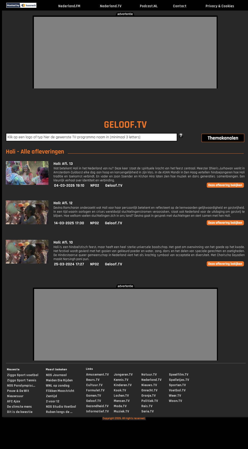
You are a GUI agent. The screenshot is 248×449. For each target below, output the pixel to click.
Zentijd (51, 396)
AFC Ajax (13, 401)
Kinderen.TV (123, 385)
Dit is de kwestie (19, 412)
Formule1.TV (95, 390)
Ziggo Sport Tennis (21, 380)
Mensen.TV (122, 401)
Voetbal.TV (177, 390)
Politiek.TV (149, 401)
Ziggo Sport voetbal (22, 375)
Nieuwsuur (15, 396)
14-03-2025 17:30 (69, 223)
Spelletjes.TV (179, 380)
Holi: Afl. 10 (63, 242)
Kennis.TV (121, 380)
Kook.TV (120, 390)
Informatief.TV (97, 411)
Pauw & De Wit (18, 391)
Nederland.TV (110, 6)
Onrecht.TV (149, 390)
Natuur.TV (149, 374)
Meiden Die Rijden (59, 380)
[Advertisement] (123, 52)
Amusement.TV (97, 374)
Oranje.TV (148, 395)
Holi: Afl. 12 (63, 203)
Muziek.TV (121, 411)
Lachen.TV (121, 395)
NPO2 (94, 185)
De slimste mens (19, 406)
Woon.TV (175, 401)
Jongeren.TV (123, 374)
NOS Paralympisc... (21, 385)
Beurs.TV (92, 380)
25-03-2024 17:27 (69, 264)
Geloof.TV (113, 185)
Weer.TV (175, 395)
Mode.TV (120, 406)
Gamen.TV (93, 395)
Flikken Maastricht (60, 391)
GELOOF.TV (125, 125)
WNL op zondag (58, 385)
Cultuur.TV (94, 385)
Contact (180, 6)
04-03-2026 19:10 (69, 185)
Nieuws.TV (149, 385)
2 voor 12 (52, 401)
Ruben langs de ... (59, 412)
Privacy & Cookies (220, 6)
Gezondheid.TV (97, 406)
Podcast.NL (149, 6)
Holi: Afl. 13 (63, 163)
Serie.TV (147, 411)
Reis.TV (146, 406)
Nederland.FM (69, 6)
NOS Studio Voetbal (61, 406)
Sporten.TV (177, 385)
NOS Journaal (56, 375)
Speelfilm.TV (178, 374)
